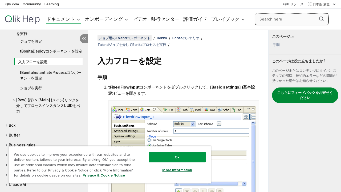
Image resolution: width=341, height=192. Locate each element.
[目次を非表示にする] (84, 38)
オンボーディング (104, 19)
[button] (322, 19)
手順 (276, 44)
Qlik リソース (293, 4)
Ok (173, 153)
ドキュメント (60, 19)
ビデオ (140, 19)
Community (32, 4)
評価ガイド (195, 19)
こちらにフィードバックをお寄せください (305, 95)
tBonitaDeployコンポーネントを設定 (51, 51)
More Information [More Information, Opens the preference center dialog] (173, 166)
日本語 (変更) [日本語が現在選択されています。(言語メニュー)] (322, 4)
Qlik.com (12, 4)
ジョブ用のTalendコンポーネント (125, 38)
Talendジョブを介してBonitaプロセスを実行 (48, 31)
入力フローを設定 (32, 61)
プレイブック (225, 19)
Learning (51, 4)
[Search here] (291, 19)
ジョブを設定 (31, 41)
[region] (107, 162)
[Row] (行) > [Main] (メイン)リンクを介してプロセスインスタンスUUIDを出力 (48, 105)
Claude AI (17, 184)
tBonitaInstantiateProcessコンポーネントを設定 (51, 75)
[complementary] (305, 111)
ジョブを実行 (31, 88)
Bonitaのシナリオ (185, 38)
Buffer (14, 135)
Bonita (162, 38)
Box (12, 125)
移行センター (165, 19)
